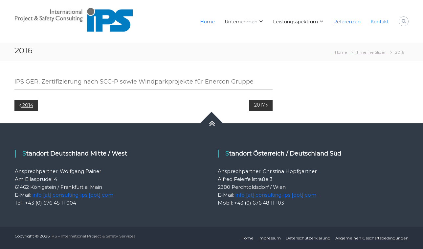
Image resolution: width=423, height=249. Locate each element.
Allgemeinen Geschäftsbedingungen (372, 238)
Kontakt (379, 22)
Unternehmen (241, 22)
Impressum (269, 238)
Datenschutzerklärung (308, 238)
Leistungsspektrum (295, 22)
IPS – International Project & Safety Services (93, 236)
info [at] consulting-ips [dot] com (73, 195)
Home (207, 22)
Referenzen (347, 22)
